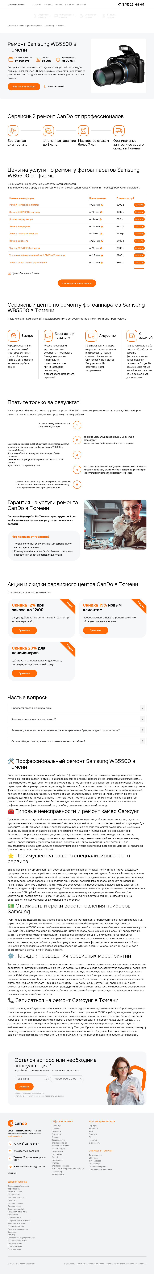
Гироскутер (57, 1154)
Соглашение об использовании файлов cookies (126, 1264)
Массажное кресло (16, 1223)
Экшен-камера (58, 1148)
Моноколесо (57, 1160)
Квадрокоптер (58, 1140)
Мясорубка (13, 1214)
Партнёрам (81, 5)
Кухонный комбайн (16, 1209)
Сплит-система (15, 1246)
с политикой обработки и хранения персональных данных (39, 1096)
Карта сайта (69, 1264)
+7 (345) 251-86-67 (26, 1143)
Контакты (69, 5)
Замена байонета (18, 240)
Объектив (93, 1158)
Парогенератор (15, 1217)
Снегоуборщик (14, 1249)
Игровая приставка (60, 1145)
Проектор (56, 1125)
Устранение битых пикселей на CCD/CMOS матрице (37, 255)
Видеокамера (58, 1174)
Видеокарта (94, 1143)
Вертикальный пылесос (18, 1186)
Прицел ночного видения (100, 1169)
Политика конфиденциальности (90, 1264)
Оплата (58, 5)
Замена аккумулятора (21, 219)
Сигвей (55, 1157)
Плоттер (55, 1163)
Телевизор (56, 1134)
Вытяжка (12, 1232)
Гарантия (37, 5)
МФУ (91, 1131)
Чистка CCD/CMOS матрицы (24, 248)
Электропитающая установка (21, 1237)
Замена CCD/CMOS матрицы (24, 212)
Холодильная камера (17, 1240)
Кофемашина (14, 1189)
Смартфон (56, 1131)
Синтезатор (57, 1171)
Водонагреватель (16, 1226)
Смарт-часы (57, 1151)
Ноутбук (92, 1125)
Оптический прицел (98, 1166)
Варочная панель (16, 1203)
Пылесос (12, 1200)
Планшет (56, 1128)
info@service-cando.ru (26, 1151)
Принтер (93, 1134)
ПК (90, 1137)
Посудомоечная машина (19, 1220)
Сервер (55, 1137)
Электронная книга (60, 1166)
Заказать (139, 205)
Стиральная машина (17, 1197)
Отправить (24, 1086)
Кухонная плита (15, 1243)
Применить (24, 630)
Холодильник (14, 1194)
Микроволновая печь (17, 1212)
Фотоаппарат (95, 1161)
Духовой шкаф (14, 1206)
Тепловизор (94, 1163)
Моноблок (93, 1128)
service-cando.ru (15, 1136)
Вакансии (12, 1173)
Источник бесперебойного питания (68, 1168)
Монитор (93, 1140)
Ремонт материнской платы (24, 204)
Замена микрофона (19, 226)
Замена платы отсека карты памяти (28, 262)
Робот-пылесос (15, 1192)
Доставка (48, 5)
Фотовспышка (95, 1155)
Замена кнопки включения (23, 233)
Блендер (12, 1235)
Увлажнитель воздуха (18, 1229)
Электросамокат (59, 1143)
